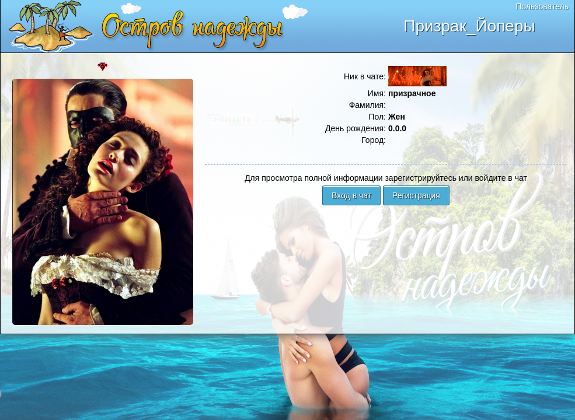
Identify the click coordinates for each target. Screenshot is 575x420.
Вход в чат (351, 195)
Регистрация (416, 195)
